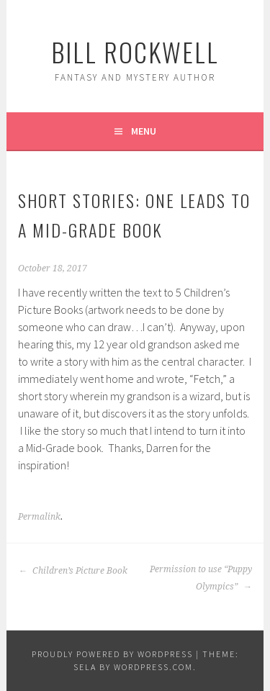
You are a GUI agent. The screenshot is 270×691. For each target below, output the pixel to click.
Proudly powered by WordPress (112, 654)
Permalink (39, 517)
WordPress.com (153, 666)
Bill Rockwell (135, 51)
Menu (143, 131)
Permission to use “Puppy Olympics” (201, 578)
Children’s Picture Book (72, 571)
